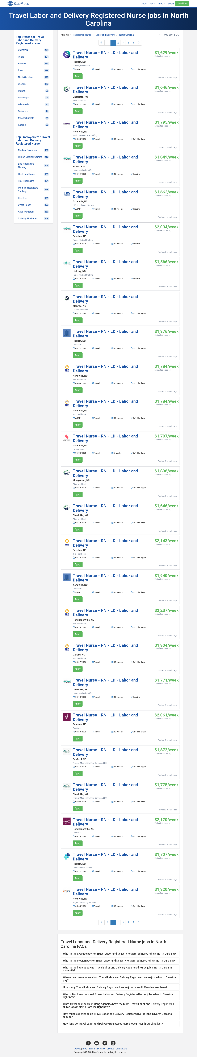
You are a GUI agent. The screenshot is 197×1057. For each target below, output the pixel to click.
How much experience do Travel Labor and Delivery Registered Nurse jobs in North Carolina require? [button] (117, 1015)
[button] (152, 3)
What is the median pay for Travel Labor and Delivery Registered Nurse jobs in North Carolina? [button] (119, 960)
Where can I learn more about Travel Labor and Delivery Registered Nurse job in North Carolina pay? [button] (119, 979)
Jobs (144, 3)
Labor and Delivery (105, 34)
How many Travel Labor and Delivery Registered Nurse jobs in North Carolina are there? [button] (115, 987)
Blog (84, 1048)
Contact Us (121, 1048)
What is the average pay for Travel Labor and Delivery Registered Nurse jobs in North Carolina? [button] (119, 953)
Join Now (182, 3)
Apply (78, 76)
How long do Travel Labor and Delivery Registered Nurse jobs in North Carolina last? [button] (113, 1023)
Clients (110, 1048)
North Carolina (126, 34)
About (78, 1048)
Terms (92, 1048)
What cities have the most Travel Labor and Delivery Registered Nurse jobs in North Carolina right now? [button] (118, 996)
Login (171, 3)
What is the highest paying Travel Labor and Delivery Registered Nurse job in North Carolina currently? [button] (117, 969)
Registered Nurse (82, 34)
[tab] (120, 954)
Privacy (101, 1048)
